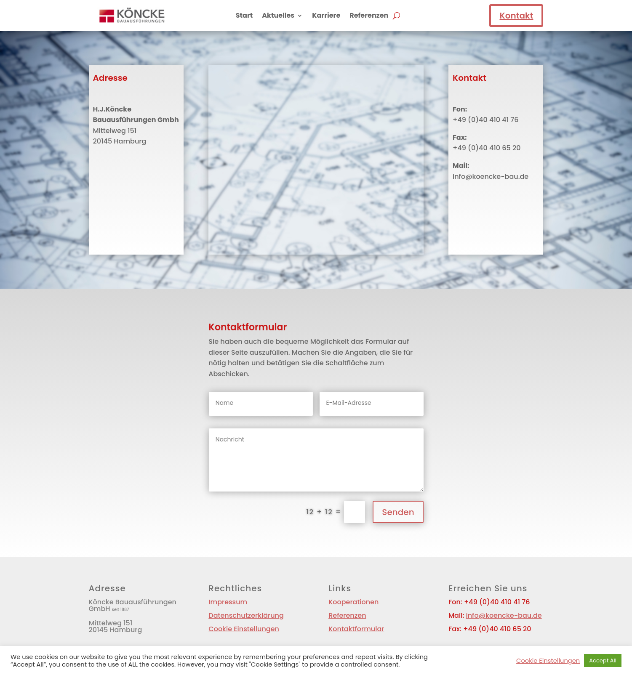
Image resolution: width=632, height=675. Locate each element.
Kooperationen (353, 602)
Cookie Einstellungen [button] (243, 629)
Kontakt (516, 15)
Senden (398, 512)
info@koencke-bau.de (503, 615)
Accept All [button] (602, 660)
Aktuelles (278, 16)
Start (244, 16)
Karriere (326, 16)
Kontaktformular (356, 629)
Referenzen (368, 16)
